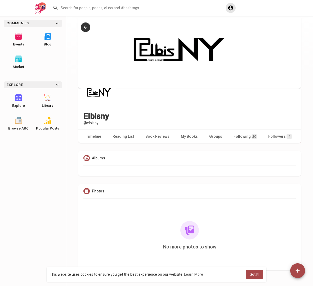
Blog (47, 39)
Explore (18, 101)
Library (47, 101)
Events (18, 39)
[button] (136, 8)
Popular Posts (47, 123)
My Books (189, 136)
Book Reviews (157, 136)
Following (245, 136)
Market (18, 62)
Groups (215, 136)
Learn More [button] (193, 274)
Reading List (123, 136)
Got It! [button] (254, 274)
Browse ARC (18, 123)
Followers (280, 136)
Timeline (93, 136)
